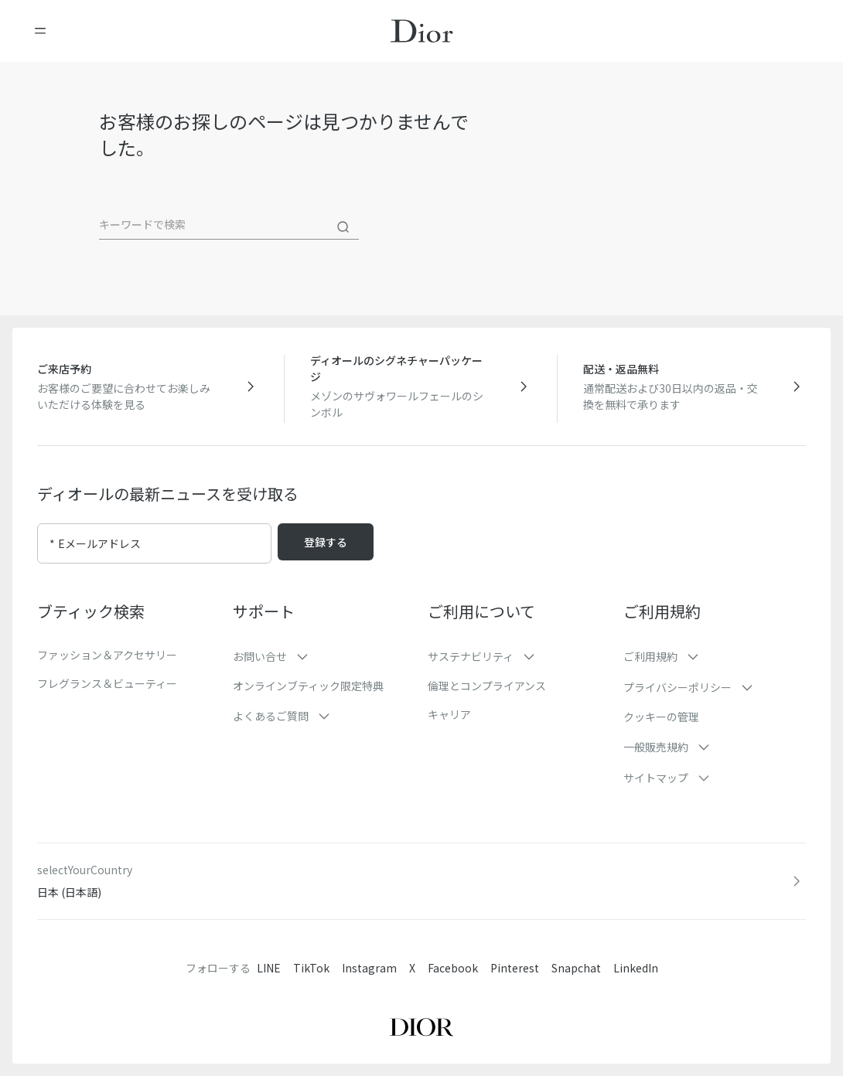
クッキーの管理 (661, 716)
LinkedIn (635, 968)
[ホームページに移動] (422, 31)
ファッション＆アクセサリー (107, 654)
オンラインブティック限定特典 (308, 685)
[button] (324, 656)
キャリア (449, 714)
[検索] (343, 227)
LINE (269, 968)
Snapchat (576, 968)
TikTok (311, 968)
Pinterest (514, 968)
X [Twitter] (412, 968)
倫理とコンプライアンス (487, 685)
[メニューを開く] (40, 31)
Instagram (369, 968)
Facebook (453, 968)
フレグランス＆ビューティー (107, 683)
